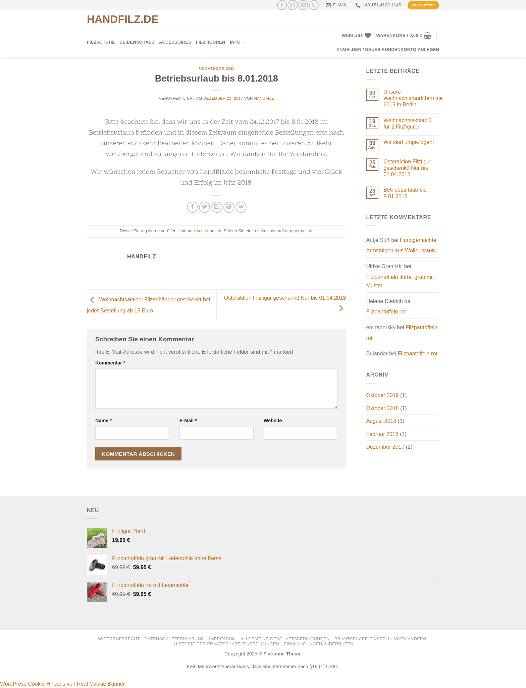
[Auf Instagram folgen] (292, 5)
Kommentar (110, 362)
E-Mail (188, 420)
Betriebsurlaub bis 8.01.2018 (404, 193)
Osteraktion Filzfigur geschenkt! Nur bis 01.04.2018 (407, 168)
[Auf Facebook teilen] (192, 207)
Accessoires (175, 42)
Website (273, 420)
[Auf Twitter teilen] (204, 207)
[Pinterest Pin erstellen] (228, 207)
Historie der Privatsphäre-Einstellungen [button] (226, 644)
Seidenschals (137, 42)
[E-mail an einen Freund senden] (216, 207)
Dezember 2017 (385, 447)
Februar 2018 (382, 434)
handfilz (264, 98)
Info (237, 42)
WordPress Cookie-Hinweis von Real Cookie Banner (62, 684)
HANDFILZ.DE (122, 19)
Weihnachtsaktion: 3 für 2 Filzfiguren (407, 123)
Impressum (222, 639)
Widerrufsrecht (119, 639)
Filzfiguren (210, 42)
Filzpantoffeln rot (386, 311)
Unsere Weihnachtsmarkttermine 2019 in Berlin (413, 98)
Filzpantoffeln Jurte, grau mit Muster (400, 281)
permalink (303, 230)
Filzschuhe (101, 42)
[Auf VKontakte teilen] (241, 207)
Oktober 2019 (382, 395)
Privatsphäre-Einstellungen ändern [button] (380, 639)
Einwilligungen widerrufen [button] (319, 644)
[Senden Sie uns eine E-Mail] (303, 5)
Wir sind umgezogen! (408, 142)
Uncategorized (216, 68)
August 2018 (381, 421)
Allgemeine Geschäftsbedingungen (285, 639)
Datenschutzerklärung (175, 639)
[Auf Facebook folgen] (282, 5)
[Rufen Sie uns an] (314, 5)
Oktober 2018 (382, 408)
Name (103, 420)
